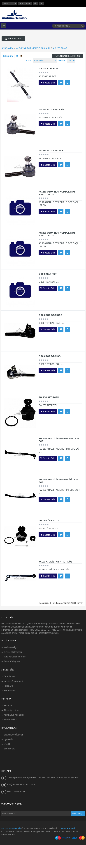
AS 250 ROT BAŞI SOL (51, 150)
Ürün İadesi (9, 676)
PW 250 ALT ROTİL (49, 397)
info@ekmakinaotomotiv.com (21, 784)
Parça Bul (8, 686)
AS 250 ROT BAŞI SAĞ (51, 109)
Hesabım (8, 705)
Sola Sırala (13, 38)
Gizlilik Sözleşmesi (13, 652)
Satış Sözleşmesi (12, 661)
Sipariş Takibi (10, 719)
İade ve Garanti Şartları (15, 656)
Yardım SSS (10, 690)
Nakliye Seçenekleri (13, 681)
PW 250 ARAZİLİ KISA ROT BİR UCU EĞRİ (59, 439)
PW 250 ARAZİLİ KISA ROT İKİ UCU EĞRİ (58, 481)
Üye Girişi (8, 739)
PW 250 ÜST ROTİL (49, 520)
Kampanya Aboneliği (14, 715)
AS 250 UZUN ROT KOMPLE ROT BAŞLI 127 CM (57, 193)
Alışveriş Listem (11, 710)
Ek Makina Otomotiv (11, 828)
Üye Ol (7, 744)
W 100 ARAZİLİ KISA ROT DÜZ (55, 561)
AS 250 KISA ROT (48, 68)
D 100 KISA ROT (47, 274)
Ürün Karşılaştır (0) (68, 56)
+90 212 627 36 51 (16, 791)
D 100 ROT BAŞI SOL (50, 356)
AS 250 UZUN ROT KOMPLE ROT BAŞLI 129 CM (57, 234)
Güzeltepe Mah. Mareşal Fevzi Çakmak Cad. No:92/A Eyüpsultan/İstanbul (42, 777)
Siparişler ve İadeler (13, 734)
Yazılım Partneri (67, 828)
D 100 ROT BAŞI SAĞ (50, 315)
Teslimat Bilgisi (11, 647)
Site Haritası (10, 748)
